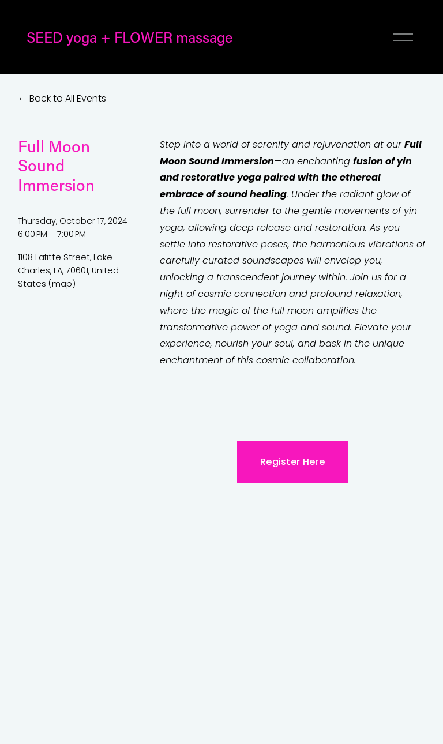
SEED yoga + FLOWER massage (129, 37)
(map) (62, 284)
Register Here (292, 461)
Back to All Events (67, 98)
